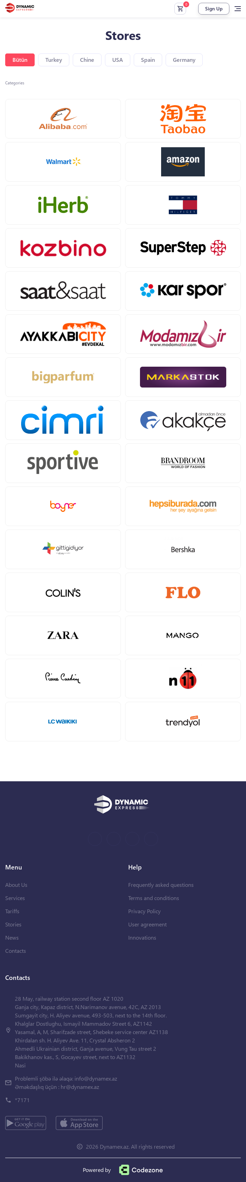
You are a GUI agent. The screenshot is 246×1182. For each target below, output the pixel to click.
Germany (184, 59)
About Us (16, 884)
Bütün (19, 59)
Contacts (15, 950)
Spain (148, 59)
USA (117, 59)
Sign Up (213, 8)
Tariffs (12, 911)
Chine (87, 59)
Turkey (53, 59)
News (12, 937)
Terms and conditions (153, 897)
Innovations (142, 937)
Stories (13, 924)
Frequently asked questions (161, 884)
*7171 (22, 1100)
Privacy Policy (144, 911)
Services (15, 897)
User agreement (147, 924)
